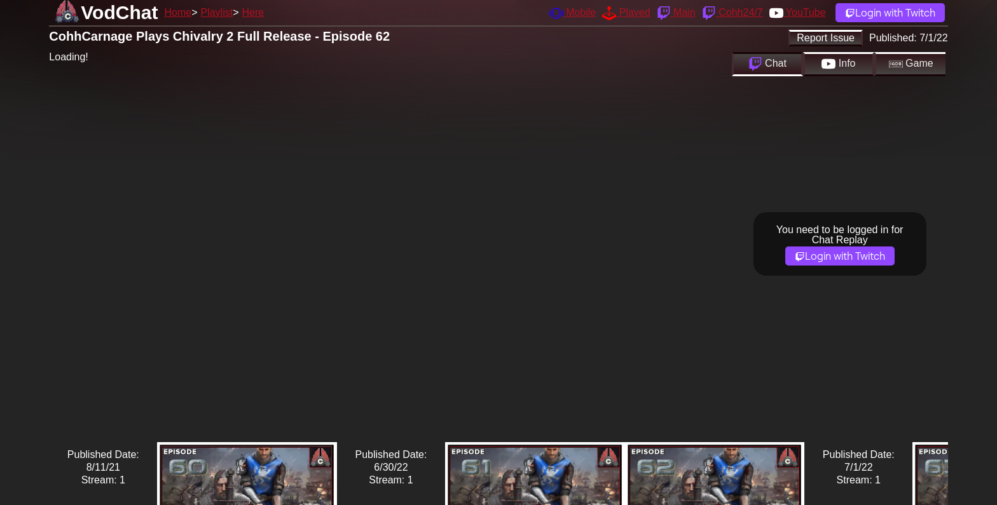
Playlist (216, 12)
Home (177, 12)
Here (253, 12)
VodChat (119, 12)
